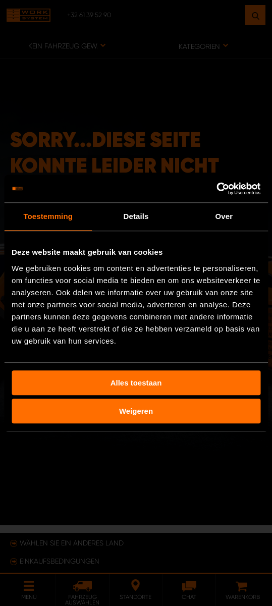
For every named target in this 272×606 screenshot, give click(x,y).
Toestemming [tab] (48, 216)
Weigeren (136, 411)
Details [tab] (136, 216)
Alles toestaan (136, 382)
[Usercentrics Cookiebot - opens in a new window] (216, 188)
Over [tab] (224, 216)
